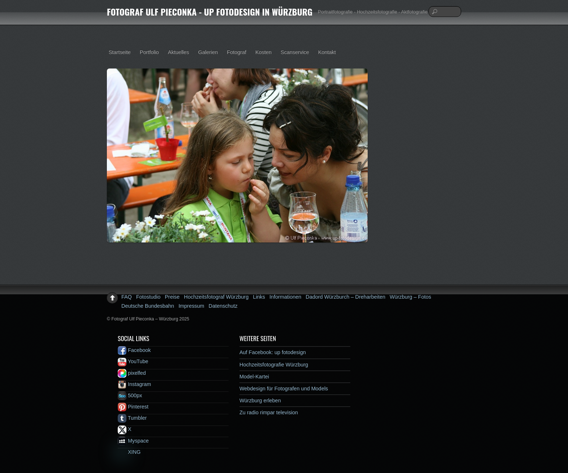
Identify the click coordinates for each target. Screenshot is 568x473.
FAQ (126, 297)
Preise (172, 297)
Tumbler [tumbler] (132, 418)
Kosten (263, 52)
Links (259, 297)
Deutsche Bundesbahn (147, 306)
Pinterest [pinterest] (133, 407)
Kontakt (327, 52)
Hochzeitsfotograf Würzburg (216, 297)
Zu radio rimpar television (268, 412)
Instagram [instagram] (134, 384)
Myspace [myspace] (133, 441)
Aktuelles (178, 52)
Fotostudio (148, 297)
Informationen (285, 297)
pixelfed (132, 373)
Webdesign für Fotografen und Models (283, 388)
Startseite (120, 52)
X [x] (124, 429)
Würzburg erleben (260, 400)
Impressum (191, 306)
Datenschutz (223, 306)
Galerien (208, 52)
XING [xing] (129, 452)
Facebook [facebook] (134, 350)
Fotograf (236, 52)
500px (130, 395)
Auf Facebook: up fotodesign (272, 352)
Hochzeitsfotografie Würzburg (273, 365)
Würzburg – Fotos (410, 297)
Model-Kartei (254, 376)
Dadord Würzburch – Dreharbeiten (345, 297)
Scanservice (295, 52)
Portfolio (149, 52)
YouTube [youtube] (133, 361)
